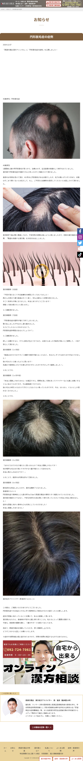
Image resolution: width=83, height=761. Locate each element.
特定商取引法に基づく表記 (30, 754)
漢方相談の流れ (37, 6)
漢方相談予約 (46, 759)
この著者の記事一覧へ (40, 727)
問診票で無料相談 (54, 5)
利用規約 (45, 754)
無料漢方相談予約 (54, 2)
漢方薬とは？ (20, 3)
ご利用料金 (28, 6)
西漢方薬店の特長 (32, 1)
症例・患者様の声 (30, 3)
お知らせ (23, 1)
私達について (20, 6)
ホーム (18, 1)
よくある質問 (76, 759)
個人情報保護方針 (56, 754)
